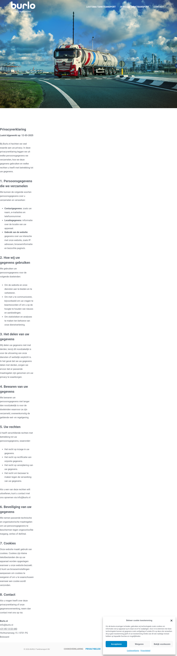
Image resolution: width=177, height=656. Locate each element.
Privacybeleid (145, 651)
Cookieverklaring (133, 651)
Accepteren (116, 644)
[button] (171, 620)
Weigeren (139, 644)
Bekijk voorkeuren (162, 644)
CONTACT (159, 7)
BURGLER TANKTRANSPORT (134, 7)
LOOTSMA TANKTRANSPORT (101, 7)
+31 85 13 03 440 (8, 629)
